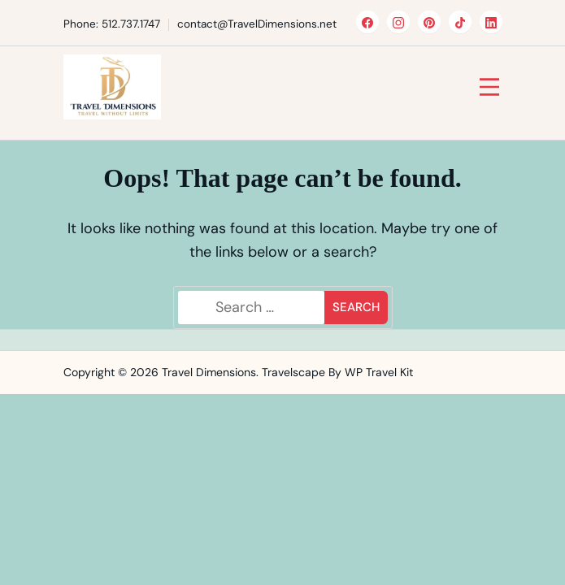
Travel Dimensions (209, 372)
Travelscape (293, 372)
